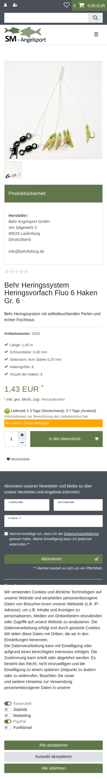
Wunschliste (18, 459)
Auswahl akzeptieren (53, 756)
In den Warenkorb (73, 439)
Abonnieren (69, 559)
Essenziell (22, 703)
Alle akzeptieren (53, 745)
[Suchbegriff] (46, 18)
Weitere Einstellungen (23, 733)
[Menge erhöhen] (22, 435)
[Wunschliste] (67, 5)
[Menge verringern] (22, 443)
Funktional (22, 727)
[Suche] (95, 18)
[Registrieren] (16, 5)
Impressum (85, 675)
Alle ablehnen (53, 768)
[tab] (53, 193)
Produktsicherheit (27, 193)
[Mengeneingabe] (11, 439)
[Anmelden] (6, 5)
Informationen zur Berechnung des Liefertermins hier (46, 417)
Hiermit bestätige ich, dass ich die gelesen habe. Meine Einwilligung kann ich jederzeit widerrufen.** (54, 539)
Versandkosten (52, 399)
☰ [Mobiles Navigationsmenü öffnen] (96, 34)
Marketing (22, 715)
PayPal (19, 721)
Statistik (20, 709)
